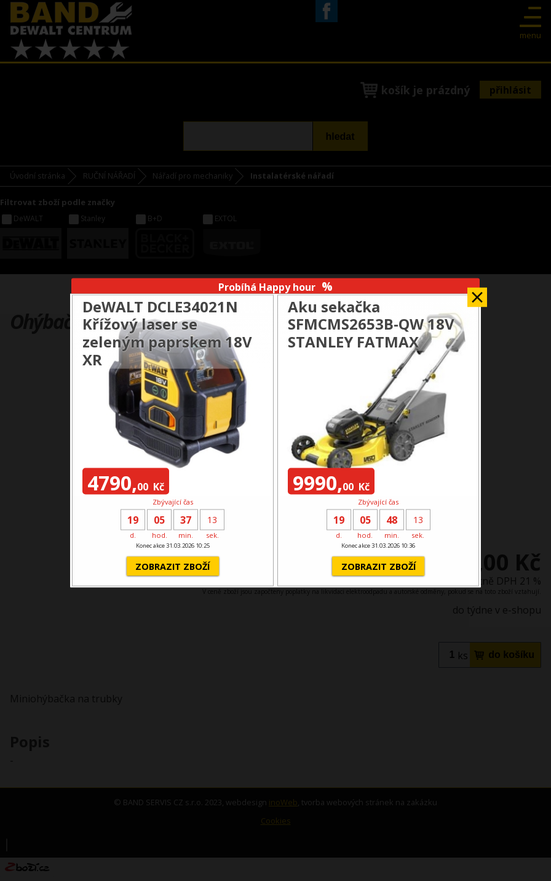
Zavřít (477, 293)
